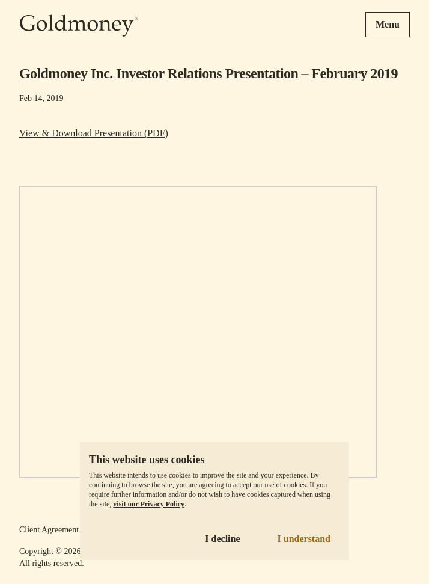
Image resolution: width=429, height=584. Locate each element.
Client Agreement (49, 529)
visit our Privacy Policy (148, 504)
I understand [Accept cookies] (304, 539)
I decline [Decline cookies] (222, 539)
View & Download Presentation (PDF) (93, 133)
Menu (388, 24)
